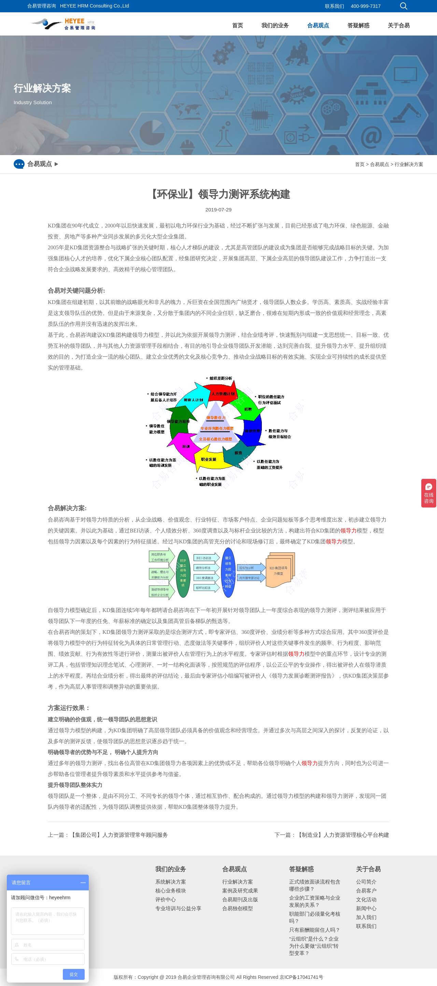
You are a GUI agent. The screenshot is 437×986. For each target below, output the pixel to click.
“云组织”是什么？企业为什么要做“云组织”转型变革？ (314, 946)
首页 (237, 25)
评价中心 (165, 899)
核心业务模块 (170, 890)
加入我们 (366, 917)
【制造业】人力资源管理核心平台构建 (342, 835)
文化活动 (366, 899)
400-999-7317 (366, 6)
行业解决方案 (409, 164)
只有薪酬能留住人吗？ (314, 930)
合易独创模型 (237, 908)
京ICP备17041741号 (301, 977)
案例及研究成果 (240, 890)
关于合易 (399, 25)
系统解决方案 (170, 882)
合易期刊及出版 (240, 899)
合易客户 (366, 890)
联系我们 (334, 6)
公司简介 (366, 882)
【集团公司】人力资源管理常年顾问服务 (119, 835)
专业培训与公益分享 (178, 908)
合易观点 (318, 25)
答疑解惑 (358, 25)
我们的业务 (275, 25)
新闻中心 (366, 908)
